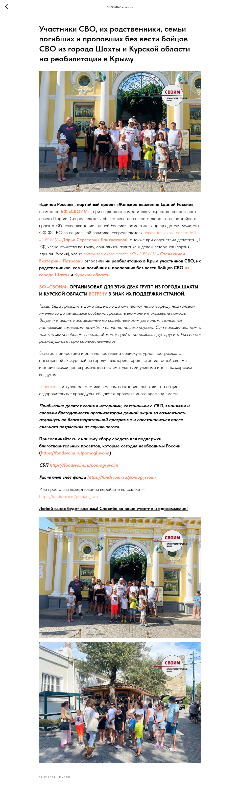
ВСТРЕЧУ (98, 294)
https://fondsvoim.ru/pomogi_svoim (75, 453)
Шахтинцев (50, 386)
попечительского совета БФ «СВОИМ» (121, 253)
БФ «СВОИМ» (75, 211)
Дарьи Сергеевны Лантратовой (95, 239)
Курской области (92, 274)
